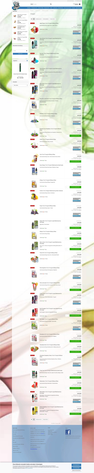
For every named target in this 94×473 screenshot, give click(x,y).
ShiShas (29, 7)
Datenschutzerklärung (28, 468)
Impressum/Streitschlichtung (18, 430)
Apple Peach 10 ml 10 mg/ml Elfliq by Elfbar (49, 23)
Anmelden (20, 53)
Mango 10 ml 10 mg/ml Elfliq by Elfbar (48, 231)
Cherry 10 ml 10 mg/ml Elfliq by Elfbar (48, 139)
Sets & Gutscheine (67, 7)
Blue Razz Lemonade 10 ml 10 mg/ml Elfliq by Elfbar (51, 98)
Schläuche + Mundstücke (58, 7)
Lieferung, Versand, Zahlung (18, 444)
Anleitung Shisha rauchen (52, 432)
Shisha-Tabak (40, 7)
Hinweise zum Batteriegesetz (18, 438)
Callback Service (16, 448)
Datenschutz (15, 446)
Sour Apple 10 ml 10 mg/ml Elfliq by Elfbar (49, 319)
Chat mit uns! (15, 450)
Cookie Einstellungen (17, 452)
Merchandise (78, 7)
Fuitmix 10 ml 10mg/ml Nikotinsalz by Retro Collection (51, 190)
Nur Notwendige (76, 467)
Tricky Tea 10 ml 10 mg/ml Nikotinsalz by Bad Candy (51, 370)
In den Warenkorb (75, 135)
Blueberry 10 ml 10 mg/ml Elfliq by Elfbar (48, 113)
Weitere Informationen (76, 470)
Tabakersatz (50, 431)
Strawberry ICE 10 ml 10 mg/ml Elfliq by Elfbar (49, 334)
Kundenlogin (71, 0)
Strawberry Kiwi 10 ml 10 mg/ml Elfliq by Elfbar (50, 344)
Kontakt (14, 434)
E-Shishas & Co (34, 7)
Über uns (14, 432)
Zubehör (73, 7)
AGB (14, 440)
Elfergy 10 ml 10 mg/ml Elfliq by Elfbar (48, 180)
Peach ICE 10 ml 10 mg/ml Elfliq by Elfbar (48, 252)
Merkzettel (78, 0)
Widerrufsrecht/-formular (18, 436)
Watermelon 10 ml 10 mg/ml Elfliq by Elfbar (49, 381)
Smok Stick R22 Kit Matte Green (20, 74)
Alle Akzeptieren (76, 464)
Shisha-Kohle (46, 7)
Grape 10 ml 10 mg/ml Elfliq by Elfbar (48, 205)
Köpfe (51, 7)
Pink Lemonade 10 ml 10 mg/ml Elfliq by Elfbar (50, 282)
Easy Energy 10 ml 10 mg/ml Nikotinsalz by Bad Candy (51, 165)
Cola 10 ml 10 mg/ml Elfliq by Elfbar (47, 154)
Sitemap (14, 442)
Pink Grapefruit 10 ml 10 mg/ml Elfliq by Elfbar (50, 267)
